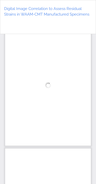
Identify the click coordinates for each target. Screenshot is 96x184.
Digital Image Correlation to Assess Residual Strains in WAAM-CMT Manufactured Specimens (46, 11)
